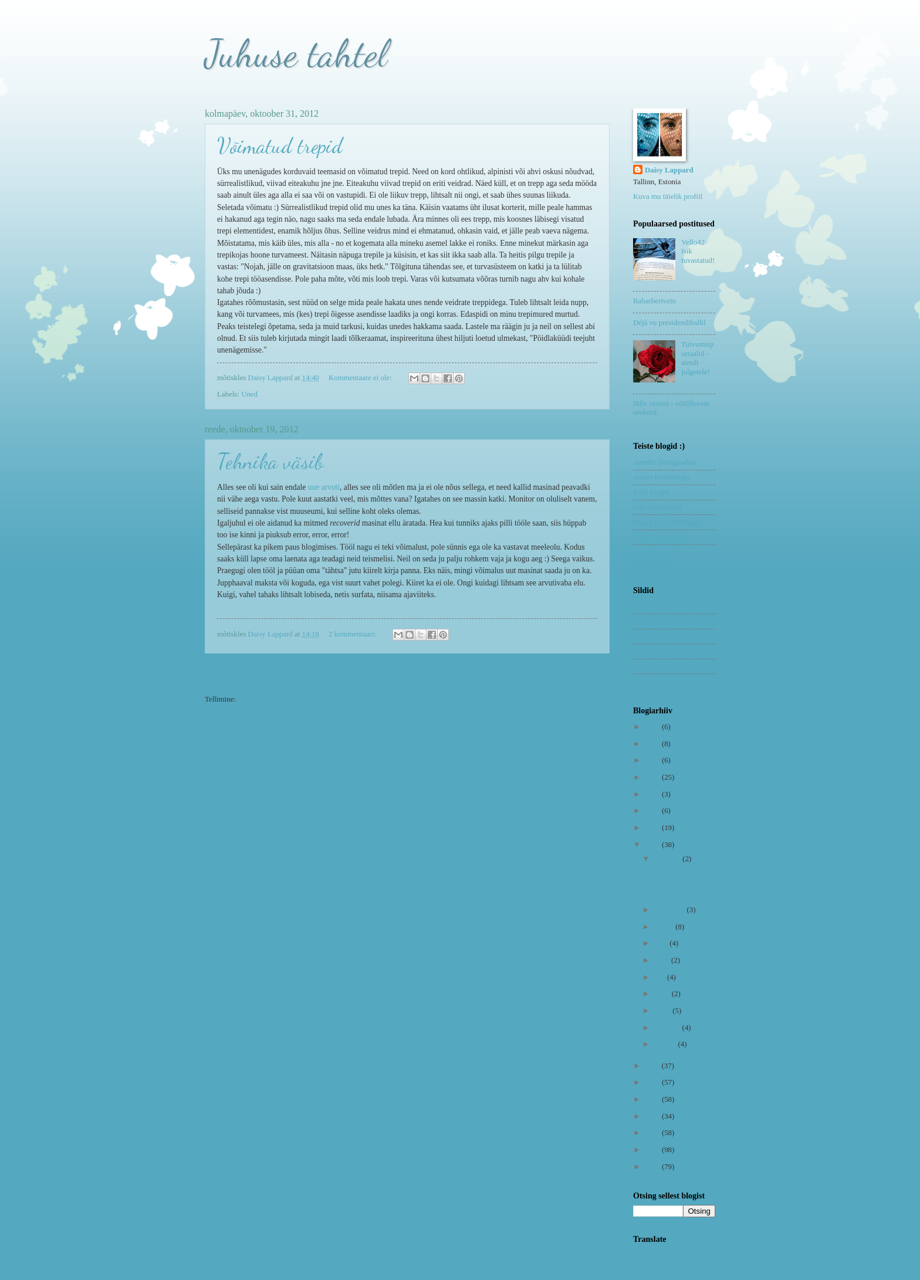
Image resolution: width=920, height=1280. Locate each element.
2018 (653, 794)
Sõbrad (643, 666)
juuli (661, 943)
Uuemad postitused (245, 675)
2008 (653, 1116)
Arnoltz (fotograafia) (664, 462)
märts (663, 1011)
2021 (653, 744)
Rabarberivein (654, 301)
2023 (653, 727)
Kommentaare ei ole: (361, 378)
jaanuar (666, 1044)
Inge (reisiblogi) (657, 507)
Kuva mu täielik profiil (667, 196)
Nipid (641, 636)
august (664, 927)
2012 (653, 845)
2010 (653, 1082)
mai (660, 977)
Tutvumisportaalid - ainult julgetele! (697, 357)
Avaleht (405, 675)
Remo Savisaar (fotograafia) (656, 556)
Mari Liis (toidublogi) (666, 522)
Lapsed (644, 621)
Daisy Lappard (669, 170)
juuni (662, 960)
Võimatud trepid (280, 145)
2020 (653, 760)
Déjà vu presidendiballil (669, 323)
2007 (653, 1133)
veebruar (668, 1028)
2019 (653, 777)
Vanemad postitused (567, 675)
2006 (653, 1150)
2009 (653, 1099)
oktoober (668, 859)
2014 (653, 811)
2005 (653, 1167)
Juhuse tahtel (296, 53)
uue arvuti (324, 487)
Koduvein (648, 606)
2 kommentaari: (353, 634)
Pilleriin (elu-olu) (659, 537)
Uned (249, 394)
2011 (653, 1066)
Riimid (643, 651)
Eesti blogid (651, 492)
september (670, 910)
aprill (662, 994)
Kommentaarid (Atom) (272, 699)
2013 (653, 828)
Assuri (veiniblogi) (662, 477)
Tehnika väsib (270, 461)
